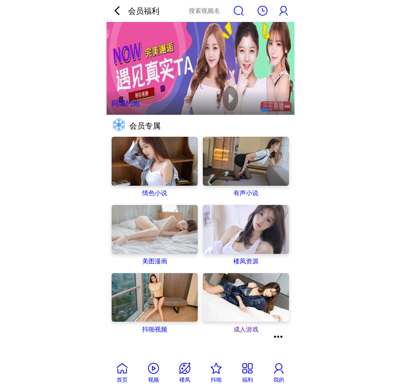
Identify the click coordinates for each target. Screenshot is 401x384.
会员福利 (143, 10)
